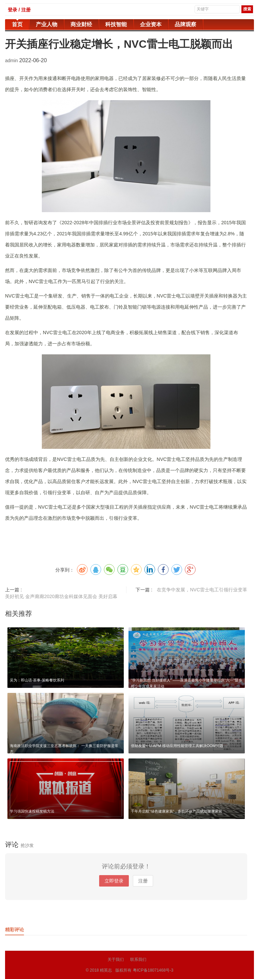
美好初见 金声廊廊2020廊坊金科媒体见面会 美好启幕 (61, 596)
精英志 (106, 970)
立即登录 (114, 881)
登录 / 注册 (19, 9)
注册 (143, 881)
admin (12, 60)
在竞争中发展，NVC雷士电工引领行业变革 (202, 589)
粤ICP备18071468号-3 (153, 970)
